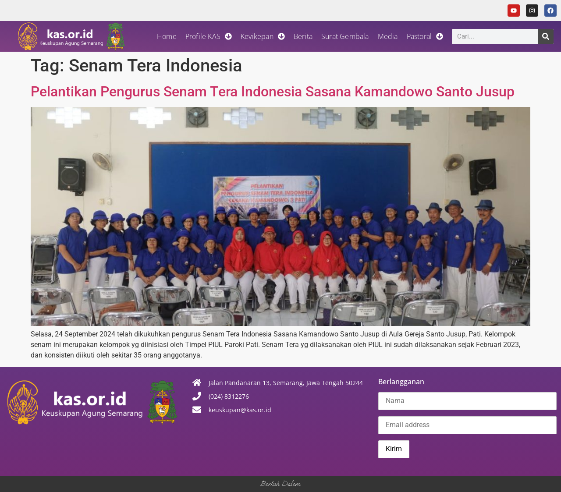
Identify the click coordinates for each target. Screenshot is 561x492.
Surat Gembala (345, 36)
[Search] (546, 36)
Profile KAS (208, 36)
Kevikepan (263, 36)
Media (388, 36)
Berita (303, 36)
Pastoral (425, 36)
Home (167, 36)
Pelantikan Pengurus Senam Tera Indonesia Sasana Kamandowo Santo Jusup (273, 91)
